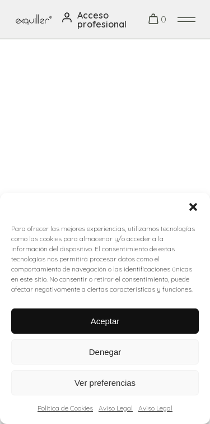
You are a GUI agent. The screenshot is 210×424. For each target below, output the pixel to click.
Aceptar (105, 321)
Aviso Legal (116, 408)
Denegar (105, 352)
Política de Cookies (65, 408)
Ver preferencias (105, 383)
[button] (193, 207)
